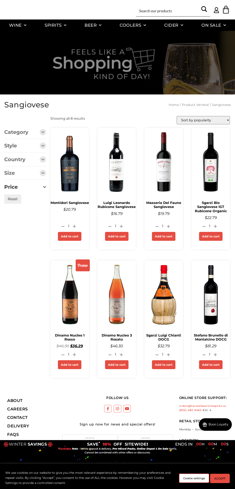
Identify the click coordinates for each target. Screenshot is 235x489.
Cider (173, 25)
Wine (18, 25)
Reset (13, 199)
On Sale (213, 25)
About (15, 400)
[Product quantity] (68, 226)
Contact (17, 417)
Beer (93, 25)
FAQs (13, 434)
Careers (17, 408)
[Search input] (168, 10)
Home (174, 105)
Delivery (18, 425)
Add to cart (69, 236)
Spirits (55, 25)
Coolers (133, 25)
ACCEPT (218, 478)
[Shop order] (203, 120)
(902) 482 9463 (190, 410)
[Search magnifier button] (204, 11)
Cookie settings (186, 478)
